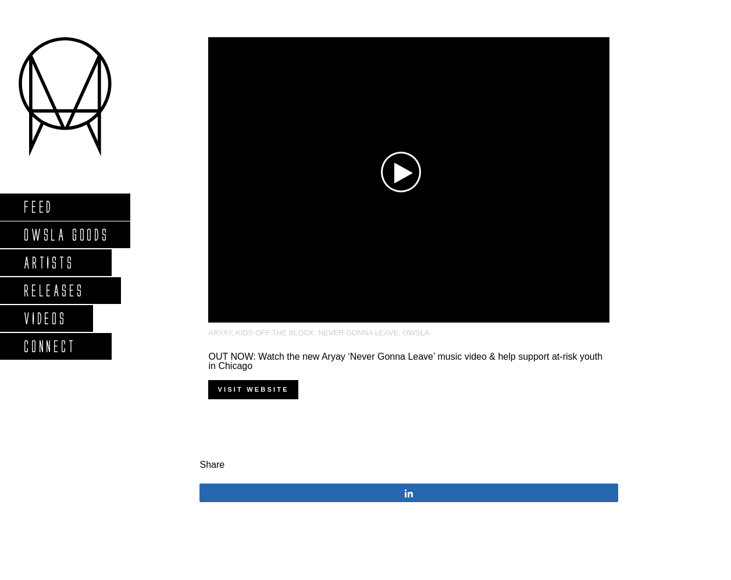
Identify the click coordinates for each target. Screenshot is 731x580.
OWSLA (415, 332)
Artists (48, 262)
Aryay (219, 332)
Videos (44, 318)
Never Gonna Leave (358, 332)
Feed (38, 206)
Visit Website (252, 389)
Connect (49, 346)
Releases (53, 290)
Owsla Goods (66, 234)
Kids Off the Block (275, 332)
